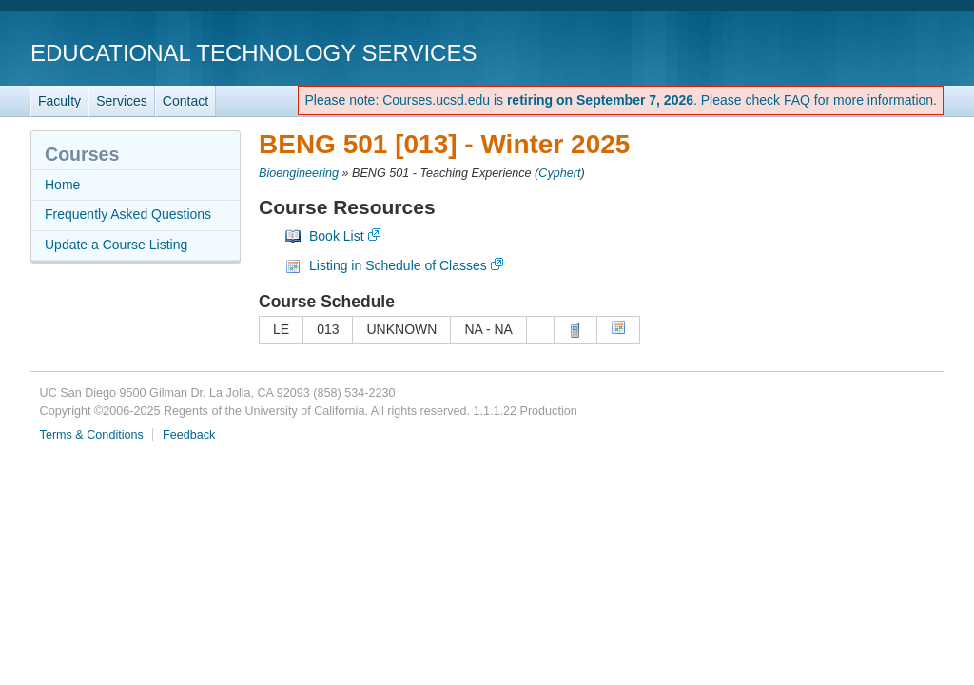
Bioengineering (299, 173)
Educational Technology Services (253, 53)
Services (121, 100)
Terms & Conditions (92, 434)
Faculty (59, 100)
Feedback (189, 434)
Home (62, 184)
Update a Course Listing (116, 244)
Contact (185, 100)
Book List (336, 236)
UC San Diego (835, 51)
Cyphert (559, 173)
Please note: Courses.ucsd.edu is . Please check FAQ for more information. (620, 100)
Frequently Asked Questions (128, 214)
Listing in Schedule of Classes (398, 265)
